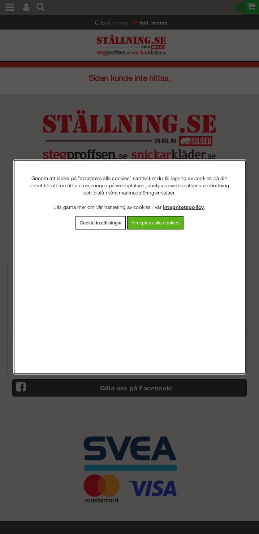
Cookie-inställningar (100, 223)
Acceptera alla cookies (155, 223)
